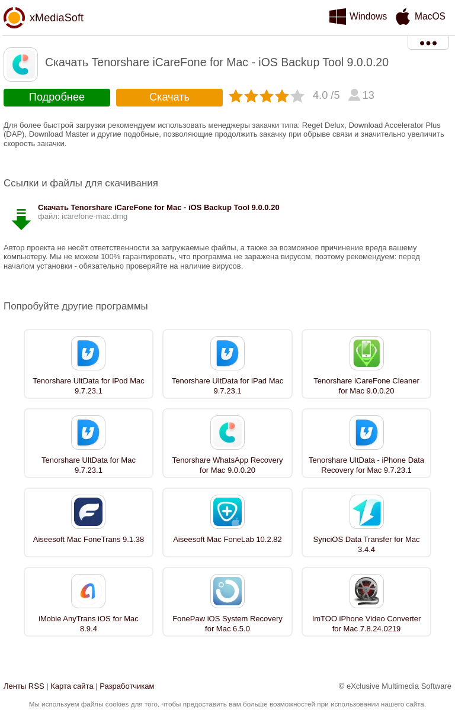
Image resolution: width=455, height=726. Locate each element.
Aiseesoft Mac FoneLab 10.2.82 (227, 539)
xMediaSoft (57, 18)
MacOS (430, 16)
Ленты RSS (24, 686)
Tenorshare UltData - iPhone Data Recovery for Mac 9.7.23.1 (366, 465)
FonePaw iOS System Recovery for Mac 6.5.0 (227, 623)
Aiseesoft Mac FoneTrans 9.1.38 (88, 539)
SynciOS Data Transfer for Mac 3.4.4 (366, 544)
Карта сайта (71, 686)
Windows (368, 16)
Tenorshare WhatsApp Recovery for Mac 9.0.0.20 (227, 465)
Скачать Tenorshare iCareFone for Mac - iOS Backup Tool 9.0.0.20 (159, 207)
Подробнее (57, 97)
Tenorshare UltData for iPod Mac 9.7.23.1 (89, 385)
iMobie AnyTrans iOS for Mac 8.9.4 (89, 623)
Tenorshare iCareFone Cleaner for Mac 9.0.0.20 (366, 385)
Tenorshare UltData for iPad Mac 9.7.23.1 (228, 385)
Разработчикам (127, 686)
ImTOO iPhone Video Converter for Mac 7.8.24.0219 (366, 623)
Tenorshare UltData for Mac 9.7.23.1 (88, 465)
